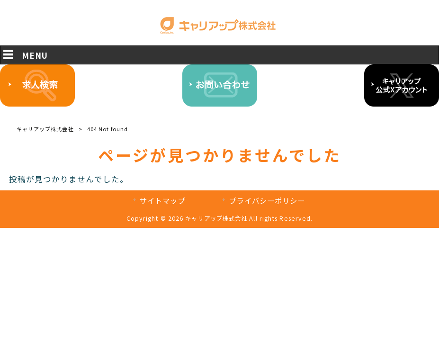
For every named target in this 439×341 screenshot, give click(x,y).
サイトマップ (163, 200)
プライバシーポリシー (267, 200)
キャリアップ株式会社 (45, 129)
